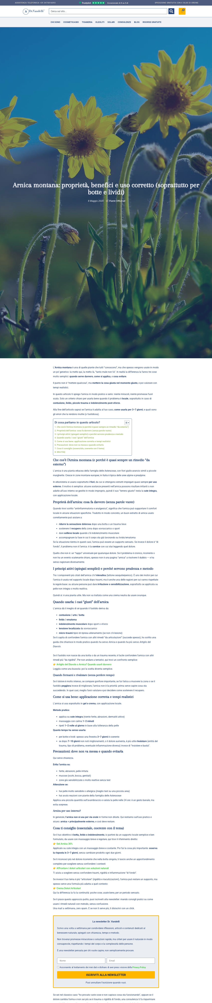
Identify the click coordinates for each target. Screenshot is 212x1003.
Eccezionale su (117, 3)
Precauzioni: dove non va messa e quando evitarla (80, 445)
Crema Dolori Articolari (69, 888)
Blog (137, 22)
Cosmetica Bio (71, 22)
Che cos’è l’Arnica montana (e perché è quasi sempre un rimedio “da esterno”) (93, 427)
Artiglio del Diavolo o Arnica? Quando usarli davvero (84, 664)
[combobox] (108, 11)
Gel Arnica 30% (65, 843)
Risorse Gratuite (152, 22)
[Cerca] (171, 11)
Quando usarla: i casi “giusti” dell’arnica (75, 438)
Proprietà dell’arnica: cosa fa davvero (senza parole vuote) (84, 430)
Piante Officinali (117, 201)
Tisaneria (87, 22)
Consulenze (124, 22)
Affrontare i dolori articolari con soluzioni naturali (83, 868)
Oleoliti (99, 22)
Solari (111, 22)
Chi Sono (55, 22)
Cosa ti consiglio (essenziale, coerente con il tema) (80, 448)
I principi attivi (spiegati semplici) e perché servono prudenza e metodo (90, 434)
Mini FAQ (61, 452)
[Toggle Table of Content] (125, 422)
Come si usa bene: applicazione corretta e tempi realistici (84, 441)
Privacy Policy (139, 967)
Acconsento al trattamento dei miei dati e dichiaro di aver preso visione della (103, 967)
